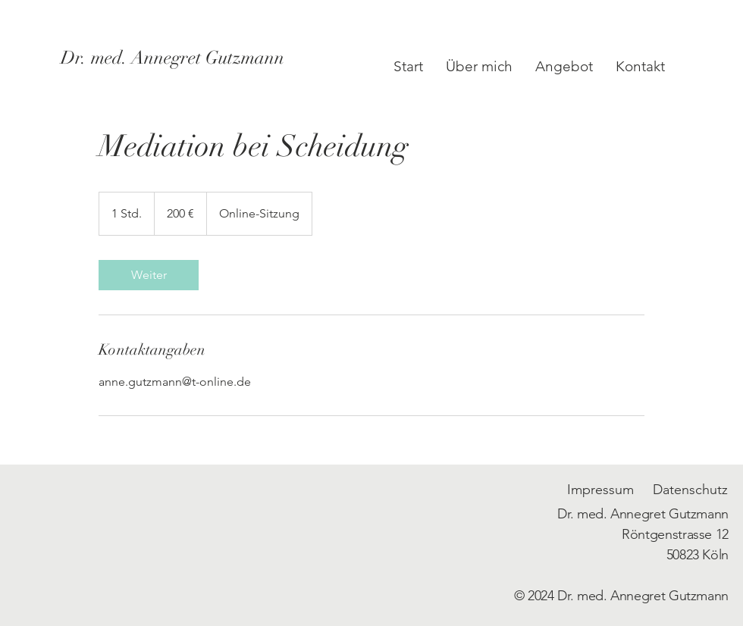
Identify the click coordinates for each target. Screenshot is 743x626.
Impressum (600, 489)
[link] (149, 275)
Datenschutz (690, 489)
